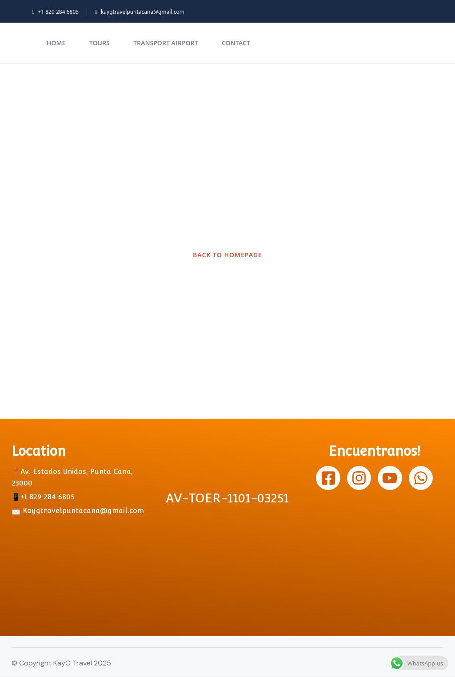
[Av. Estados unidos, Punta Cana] (81, 566)
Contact (236, 43)
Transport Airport (165, 43)
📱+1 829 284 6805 (43, 497)
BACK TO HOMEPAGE (227, 255)
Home (56, 43)
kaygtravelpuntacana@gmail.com (139, 12)
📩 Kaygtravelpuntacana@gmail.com (78, 510)
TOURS (99, 43)
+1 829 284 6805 (55, 12)
